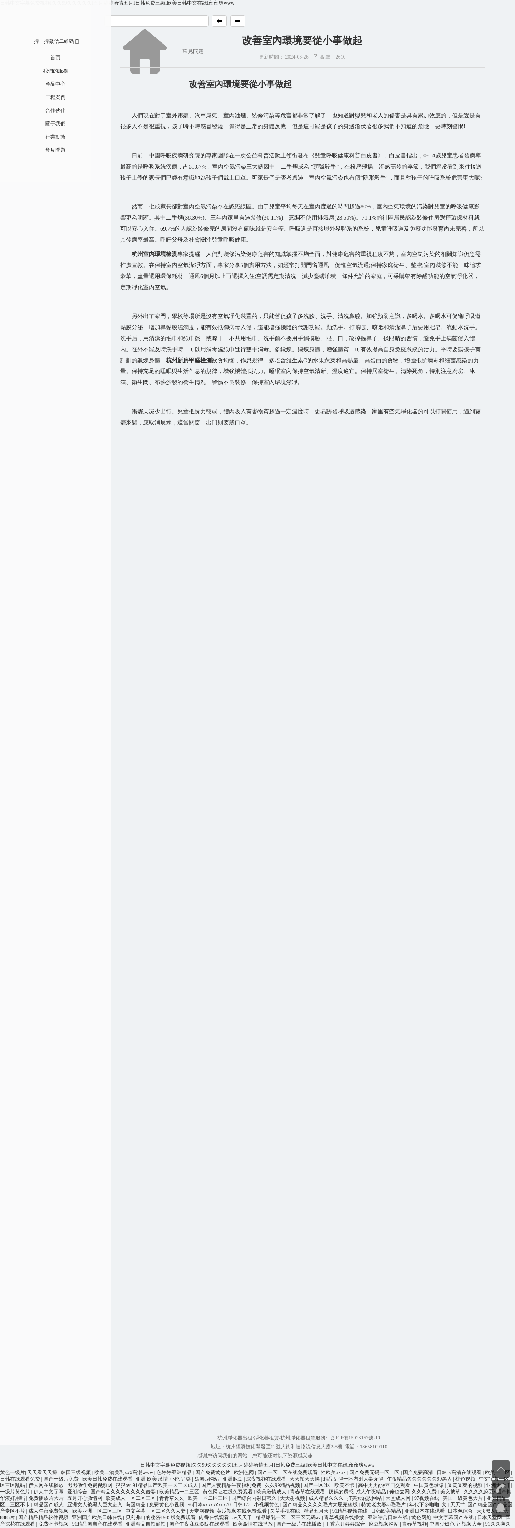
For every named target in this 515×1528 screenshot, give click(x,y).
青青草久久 (172, 1498)
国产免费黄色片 (213, 1472)
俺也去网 (399, 1491)
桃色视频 (466, 1479)
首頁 (44, 57)
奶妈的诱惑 (341, 1491)
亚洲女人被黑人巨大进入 (95, 1504)
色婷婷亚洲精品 (175, 1472)
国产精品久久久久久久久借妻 (123, 1491)
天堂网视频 (201, 1511)
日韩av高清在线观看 (460, 1472)
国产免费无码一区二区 (375, 1472)
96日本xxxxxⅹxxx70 (209, 1504)
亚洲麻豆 (233, 1479)
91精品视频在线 (350, 1511)
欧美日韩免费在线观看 (108, 1479)
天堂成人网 (399, 1498)
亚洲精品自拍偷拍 (146, 1524)
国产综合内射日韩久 (254, 1498)
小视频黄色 (267, 1504)
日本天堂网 (490, 1517)
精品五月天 (317, 1511)
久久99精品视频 (283, 1485)
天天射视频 (293, 1498)
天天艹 (457, 1504)
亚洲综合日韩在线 (388, 1517)
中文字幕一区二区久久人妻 (156, 1511)
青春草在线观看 (308, 1491)
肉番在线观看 (214, 1517)
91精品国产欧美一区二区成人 (166, 1485)
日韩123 (242, 1504)
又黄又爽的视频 (465, 1485)
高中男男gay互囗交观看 (385, 1485)
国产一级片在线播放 (299, 1524)
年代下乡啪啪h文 (428, 1504)
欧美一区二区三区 (208, 1498)
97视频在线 (427, 1498)
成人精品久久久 (327, 1498)
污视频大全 (470, 1524)
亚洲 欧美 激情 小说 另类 (164, 1479)
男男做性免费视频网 (90, 1485)
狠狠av (123, 1485)
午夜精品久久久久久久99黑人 (420, 1479)
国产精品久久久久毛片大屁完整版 (321, 1504)
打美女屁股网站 (365, 1498)
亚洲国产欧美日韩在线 (97, 1517)
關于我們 (44, 123)
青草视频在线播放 (345, 1517)
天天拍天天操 (305, 1479)
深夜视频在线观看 (267, 1479)
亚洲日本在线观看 (425, 1511)
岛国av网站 (207, 1479)
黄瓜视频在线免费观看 (242, 1511)
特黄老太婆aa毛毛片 (384, 1504)
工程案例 (44, 97)
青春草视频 (414, 1524)
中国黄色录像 (429, 1485)
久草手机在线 (285, 1511)
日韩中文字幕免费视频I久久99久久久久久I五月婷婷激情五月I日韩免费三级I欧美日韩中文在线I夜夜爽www (117, 3)
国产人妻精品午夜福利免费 (232, 1485)
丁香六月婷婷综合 (346, 1524)
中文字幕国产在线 (454, 1517)
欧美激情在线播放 (253, 1524)
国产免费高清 (419, 1472)
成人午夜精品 (371, 1491)
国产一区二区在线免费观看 (288, 1472)
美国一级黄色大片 (463, 1498)
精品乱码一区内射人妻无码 (354, 1479)
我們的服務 (44, 71)
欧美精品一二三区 (180, 1491)
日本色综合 (461, 1511)
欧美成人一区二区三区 (131, 1498)
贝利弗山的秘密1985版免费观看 (161, 1517)
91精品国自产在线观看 (98, 1524)
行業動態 (44, 137)
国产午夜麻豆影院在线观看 (200, 1524)
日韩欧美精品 (386, 1511)
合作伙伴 (44, 110)
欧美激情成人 (272, 1491)
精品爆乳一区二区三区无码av (289, 1517)
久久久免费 (425, 1491)
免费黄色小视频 (167, 1504)
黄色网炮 (421, 1517)
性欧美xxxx (334, 1472)
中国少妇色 (442, 1524)
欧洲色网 (244, 1472)
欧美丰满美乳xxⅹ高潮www (124, 1472)
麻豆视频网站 (384, 1524)
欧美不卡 (345, 1485)
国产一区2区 (317, 1485)
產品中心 (44, 84)
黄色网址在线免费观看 (228, 1491)
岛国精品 (136, 1504)
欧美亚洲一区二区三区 (98, 1511)
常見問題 (44, 150)
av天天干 (243, 1517)
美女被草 (451, 1491)
